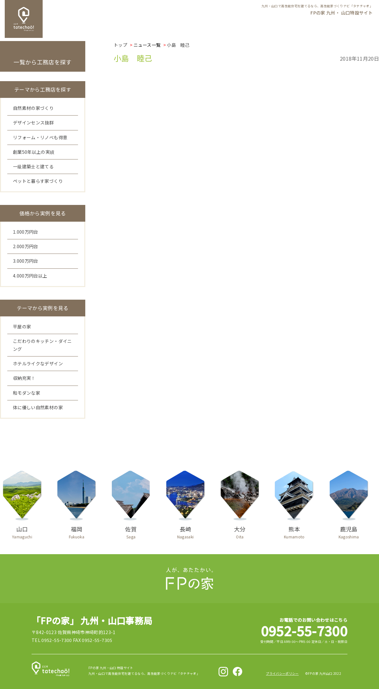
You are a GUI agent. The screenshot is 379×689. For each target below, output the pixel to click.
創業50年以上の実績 (34, 152)
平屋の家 (22, 326)
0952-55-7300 (304, 630)
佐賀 (131, 531)
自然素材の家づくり (33, 108)
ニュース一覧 (147, 45)
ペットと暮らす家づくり (38, 181)
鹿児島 (349, 531)
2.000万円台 (25, 246)
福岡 (76, 531)
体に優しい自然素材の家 (38, 407)
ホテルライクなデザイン (38, 363)
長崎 (185, 531)
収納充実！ (24, 378)
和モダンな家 (26, 393)
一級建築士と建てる (33, 166)
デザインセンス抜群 (33, 122)
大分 (240, 531)
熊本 (294, 531)
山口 (22, 531)
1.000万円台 (25, 232)
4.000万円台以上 (30, 276)
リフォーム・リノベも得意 (40, 137)
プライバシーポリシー (282, 673)
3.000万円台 (25, 261)
